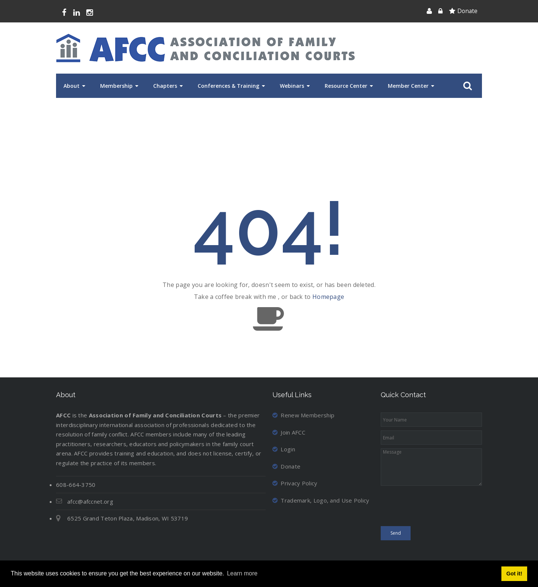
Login (283, 449)
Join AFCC (288, 432)
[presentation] (437, 507)
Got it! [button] (514, 574)
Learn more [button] (242, 573)
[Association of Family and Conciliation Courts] (205, 48)
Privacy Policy (295, 483)
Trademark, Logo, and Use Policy (321, 500)
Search (466, 85)
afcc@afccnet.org (90, 501)
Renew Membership (303, 415)
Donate (467, 11)
